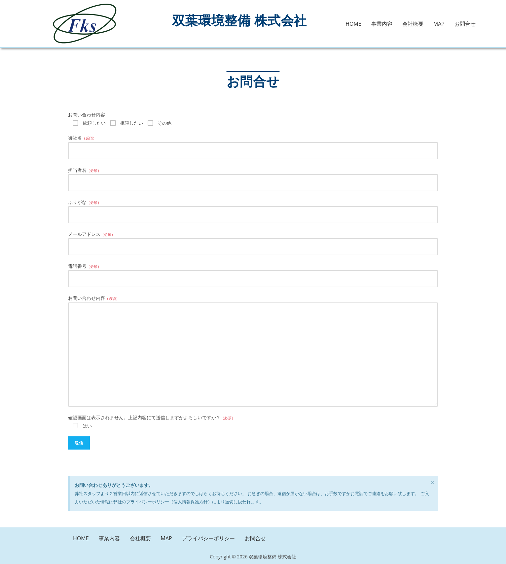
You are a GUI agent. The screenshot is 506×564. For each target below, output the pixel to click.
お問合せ (465, 23)
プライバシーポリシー (208, 538)
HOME (353, 23)
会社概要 (412, 23)
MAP (439, 23)
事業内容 (381, 23)
